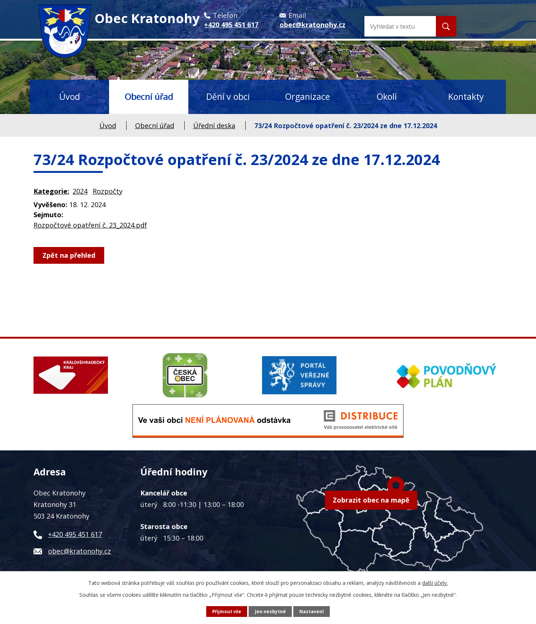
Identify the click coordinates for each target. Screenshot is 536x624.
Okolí (387, 96)
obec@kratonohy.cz (79, 551)
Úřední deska (214, 125)
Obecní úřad (149, 96)
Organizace (307, 96)
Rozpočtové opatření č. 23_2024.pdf (90, 225)
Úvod (69, 96)
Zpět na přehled (70, 255)
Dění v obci (228, 96)
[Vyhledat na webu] (410, 26)
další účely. (435, 582)
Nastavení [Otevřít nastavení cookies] (312, 611)
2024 (80, 191)
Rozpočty (107, 191)
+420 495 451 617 (75, 534)
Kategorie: (51, 191)
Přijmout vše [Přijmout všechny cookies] (226, 611)
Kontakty (466, 96)
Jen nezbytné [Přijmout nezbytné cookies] (270, 611)
